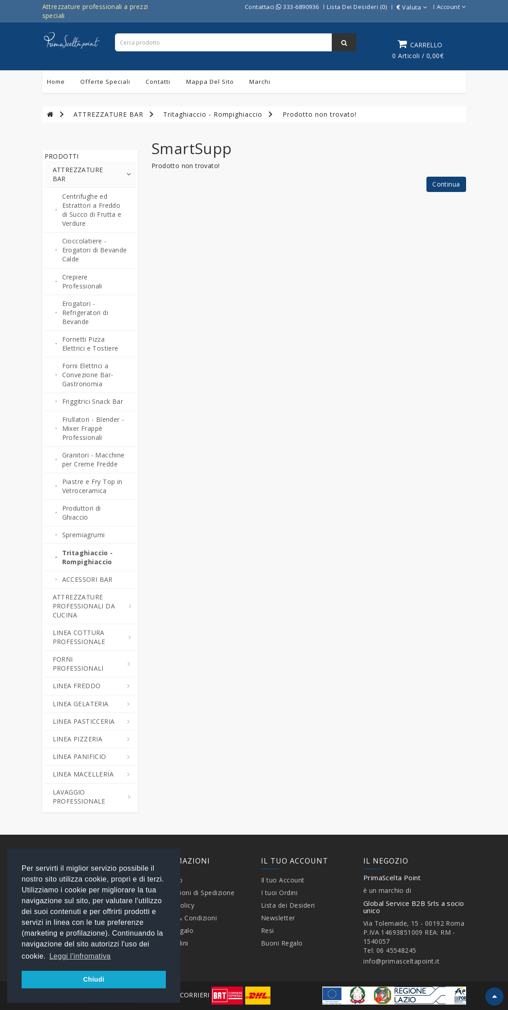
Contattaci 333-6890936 (282, 7)
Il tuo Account (283, 880)
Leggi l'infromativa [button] (80, 956)
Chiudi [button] (93, 979)
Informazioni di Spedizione (192, 892)
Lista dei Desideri (288, 905)
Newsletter (278, 918)
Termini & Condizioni (184, 918)
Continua (446, 184)
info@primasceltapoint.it (401, 961)
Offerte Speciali (105, 82)
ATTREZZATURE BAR (108, 114)
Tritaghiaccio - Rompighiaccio (212, 114)
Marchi (259, 82)
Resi (267, 930)
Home (56, 82)
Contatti (158, 82)
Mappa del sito (210, 82)
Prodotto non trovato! (320, 114)
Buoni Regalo (282, 943)
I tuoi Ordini (279, 892)
